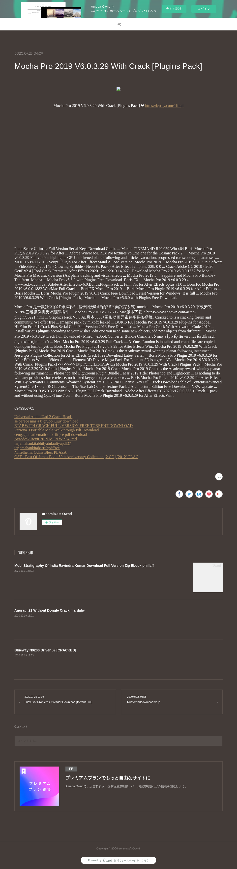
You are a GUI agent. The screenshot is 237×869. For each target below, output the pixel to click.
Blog (118, 24)
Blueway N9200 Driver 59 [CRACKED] (45, 650)
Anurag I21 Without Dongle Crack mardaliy (49, 610)
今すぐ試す (174, 8)
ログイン (203, 9)
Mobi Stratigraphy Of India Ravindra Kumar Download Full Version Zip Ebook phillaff (84, 566)
